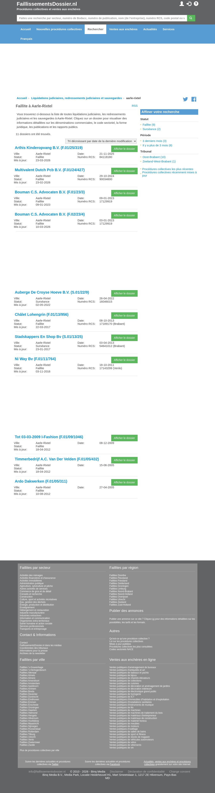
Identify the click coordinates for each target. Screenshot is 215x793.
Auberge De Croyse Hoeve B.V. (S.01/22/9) (52, 292)
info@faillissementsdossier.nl (47, 771)
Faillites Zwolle (27, 745)
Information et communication (35, 618)
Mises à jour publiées (120, 644)
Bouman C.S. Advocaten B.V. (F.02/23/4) (50, 214)
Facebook (115, 764)
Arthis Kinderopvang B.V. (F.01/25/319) (49, 148)
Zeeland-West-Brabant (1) (159, 161)
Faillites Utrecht (117, 599)
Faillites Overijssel (119, 596)
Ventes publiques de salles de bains (128, 731)
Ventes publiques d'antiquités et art (127, 670)
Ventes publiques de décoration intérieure (131, 688)
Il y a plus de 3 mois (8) (157, 145)
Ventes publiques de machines (125, 710)
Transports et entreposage (33, 629)
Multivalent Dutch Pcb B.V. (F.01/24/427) (50, 170)
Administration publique (32, 583)
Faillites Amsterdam (30, 683)
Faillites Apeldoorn (29, 686)
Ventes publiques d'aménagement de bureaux (133, 667)
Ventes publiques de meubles (125, 723)
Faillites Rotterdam (29, 731)
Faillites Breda (27, 691)
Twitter (55, 764)
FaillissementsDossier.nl (47, 4)
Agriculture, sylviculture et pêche (36, 586)
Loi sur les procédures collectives (126, 641)
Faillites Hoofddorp (29, 721)
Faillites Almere (27, 678)
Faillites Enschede (29, 704)
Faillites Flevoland (119, 578)
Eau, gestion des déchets (33, 602)
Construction (26, 596)
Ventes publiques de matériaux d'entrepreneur (133, 715)
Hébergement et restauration (34, 610)
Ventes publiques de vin (122, 747)
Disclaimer (116, 771)
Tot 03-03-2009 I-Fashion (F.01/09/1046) (49, 437)
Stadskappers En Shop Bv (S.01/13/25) (49, 337)
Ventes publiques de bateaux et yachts (129, 672)
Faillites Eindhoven (29, 699)
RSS (135, 105)
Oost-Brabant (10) (154, 157)
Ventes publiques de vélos (123, 742)
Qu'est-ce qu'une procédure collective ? (130, 638)
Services (168, 29)
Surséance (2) (152, 129)
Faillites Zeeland (118, 602)
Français (26, 38)
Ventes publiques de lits (122, 707)
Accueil (26, 29)
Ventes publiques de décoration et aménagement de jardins (140, 686)
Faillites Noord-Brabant (121, 591)
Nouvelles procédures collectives (59, 29)
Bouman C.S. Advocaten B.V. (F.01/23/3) (50, 192)
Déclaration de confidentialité (146, 771)
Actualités (150, 29)
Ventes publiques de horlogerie (125, 694)
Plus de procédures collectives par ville (39, 750)
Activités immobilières (31, 580)
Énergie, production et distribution (37, 604)
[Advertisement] (77, 261)
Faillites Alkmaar (28, 672)
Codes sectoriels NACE (121, 649)
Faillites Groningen (119, 586)
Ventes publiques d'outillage (124, 729)
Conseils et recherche (31, 594)
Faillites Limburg (118, 588)
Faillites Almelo (27, 675)
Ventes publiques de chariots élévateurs (130, 678)
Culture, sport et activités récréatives (38, 599)
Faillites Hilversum (29, 718)
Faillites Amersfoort (29, 680)
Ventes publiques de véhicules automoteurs (132, 739)
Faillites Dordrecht (29, 696)
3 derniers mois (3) (154, 140)
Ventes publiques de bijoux (123, 675)
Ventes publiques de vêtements (125, 745)
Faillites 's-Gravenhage (31, 667)
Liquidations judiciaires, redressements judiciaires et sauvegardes (76, 98)
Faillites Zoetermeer (30, 742)
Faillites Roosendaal (30, 729)
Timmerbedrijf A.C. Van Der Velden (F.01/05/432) (57, 459)
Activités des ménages (31, 575)
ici (153, 619)
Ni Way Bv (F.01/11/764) (35, 359)
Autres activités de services (34, 588)
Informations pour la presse (34, 650)
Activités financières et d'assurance (38, 578)
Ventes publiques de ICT (122, 696)
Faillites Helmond (28, 713)
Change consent (179, 771)
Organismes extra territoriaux (34, 621)
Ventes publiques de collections (125, 680)
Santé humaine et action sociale (36, 623)
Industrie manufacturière (32, 612)
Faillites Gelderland (119, 583)
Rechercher (95, 29)
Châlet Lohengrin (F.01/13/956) (42, 314)
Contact (24, 642)
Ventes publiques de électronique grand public (133, 691)
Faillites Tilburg (27, 734)
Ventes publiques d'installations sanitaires (131, 702)
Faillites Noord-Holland (121, 594)
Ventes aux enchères (123, 29)
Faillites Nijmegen (29, 726)
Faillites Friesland (118, 580)
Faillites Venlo (27, 739)
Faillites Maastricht (29, 723)
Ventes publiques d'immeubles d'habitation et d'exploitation (139, 699)
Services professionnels (32, 626)
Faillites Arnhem (28, 688)
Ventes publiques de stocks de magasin (130, 737)
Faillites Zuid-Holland (120, 604)
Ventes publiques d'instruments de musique (132, 704)
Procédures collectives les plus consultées (131, 646)
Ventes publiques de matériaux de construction (133, 718)
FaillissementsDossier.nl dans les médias (41, 645)
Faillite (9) (149, 124)
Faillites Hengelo (28, 715)
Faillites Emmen (28, 702)
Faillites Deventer (29, 694)
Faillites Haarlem (28, 710)
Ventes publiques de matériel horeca (128, 721)
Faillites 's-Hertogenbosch (33, 670)
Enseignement (27, 607)
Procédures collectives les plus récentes (167, 169)
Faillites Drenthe (118, 575)
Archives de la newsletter (32, 653)
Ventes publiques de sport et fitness (128, 734)
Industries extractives (30, 615)
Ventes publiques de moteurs (124, 726)
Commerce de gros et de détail (35, 591)
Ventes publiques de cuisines (124, 683)
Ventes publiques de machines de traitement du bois (136, 713)
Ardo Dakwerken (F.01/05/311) (41, 481)
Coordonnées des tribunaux (34, 648)
